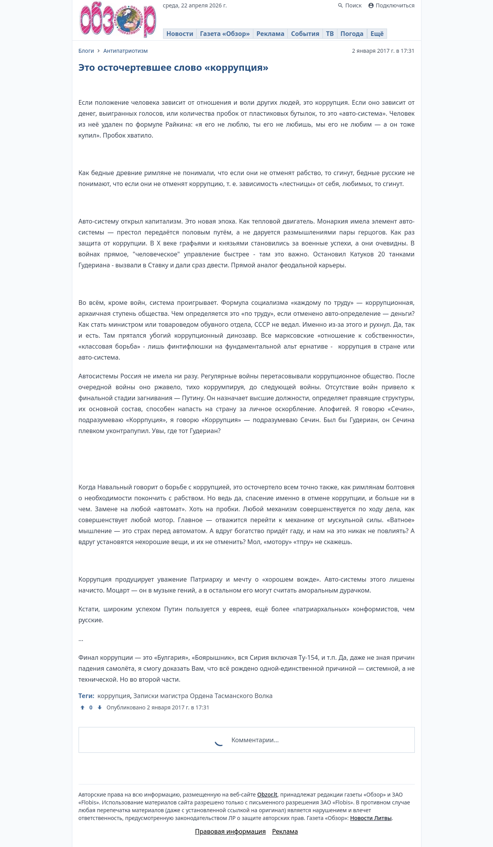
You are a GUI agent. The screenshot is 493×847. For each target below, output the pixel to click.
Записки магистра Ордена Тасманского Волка (202, 695)
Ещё (377, 33)
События (305, 33)
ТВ (330, 33)
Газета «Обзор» (225, 33)
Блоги (86, 50)
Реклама (270, 33)
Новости (180, 33)
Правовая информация (230, 831)
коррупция (113, 695)
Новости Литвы (371, 818)
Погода (352, 33)
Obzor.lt (267, 794)
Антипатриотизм (125, 50)
